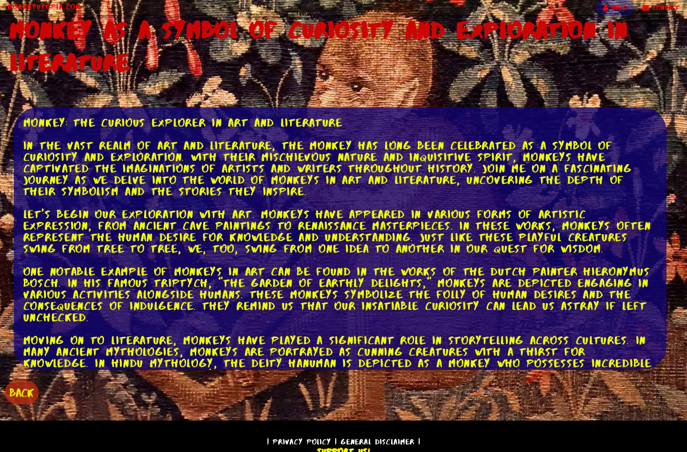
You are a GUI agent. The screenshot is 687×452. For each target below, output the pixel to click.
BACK (22, 392)
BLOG (615, 7)
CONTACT (660, 7)
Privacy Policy (302, 441)
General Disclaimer (378, 441)
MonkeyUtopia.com (44, 6)
